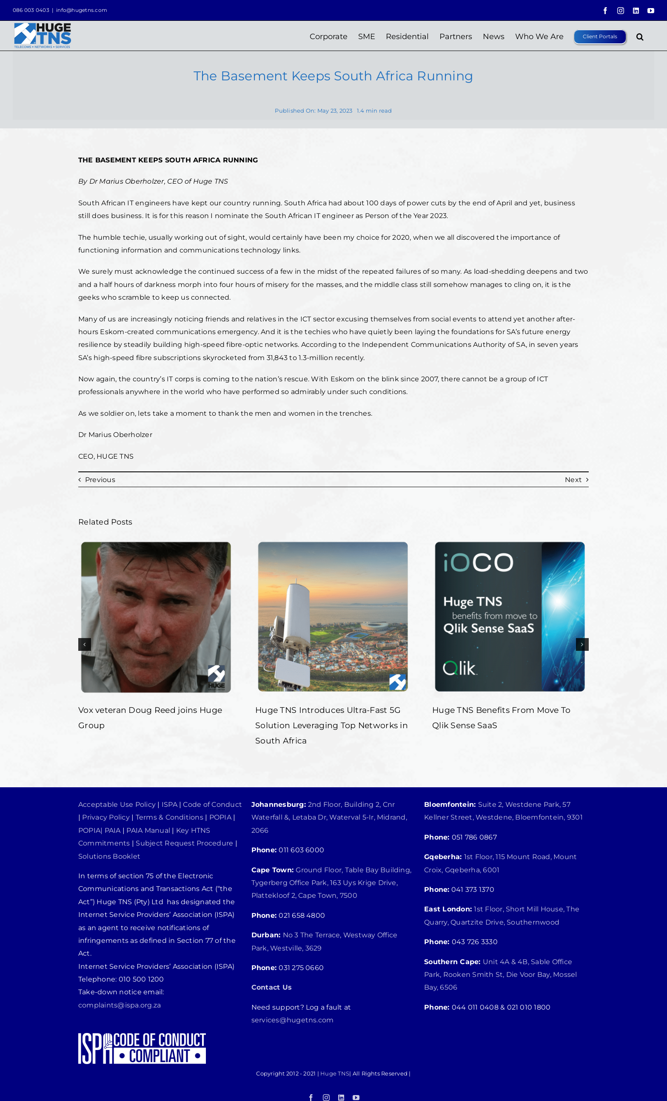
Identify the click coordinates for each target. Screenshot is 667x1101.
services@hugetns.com (292, 1020)
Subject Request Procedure (184, 843)
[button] (640, 36)
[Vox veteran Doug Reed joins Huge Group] (156, 543)
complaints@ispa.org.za (119, 1005)
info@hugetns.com (81, 10)
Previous (100, 480)
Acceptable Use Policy (117, 804)
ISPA (169, 804)
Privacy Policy (105, 817)
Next (573, 480)
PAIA (113, 830)
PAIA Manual (147, 830)
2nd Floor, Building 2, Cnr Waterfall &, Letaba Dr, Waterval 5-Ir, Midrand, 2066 (329, 817)
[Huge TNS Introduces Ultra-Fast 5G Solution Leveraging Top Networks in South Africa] (333, 543)
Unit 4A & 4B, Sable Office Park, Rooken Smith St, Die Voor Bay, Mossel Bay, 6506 (500, 975)
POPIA (220, 817)
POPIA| (90, 830)
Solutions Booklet (109, 856)
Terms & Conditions (169, 817)
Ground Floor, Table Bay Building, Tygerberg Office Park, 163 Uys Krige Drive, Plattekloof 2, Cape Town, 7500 (331, 883)
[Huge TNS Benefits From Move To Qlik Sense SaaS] (510, 543)
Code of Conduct (212, 804)
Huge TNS (334, 1073)
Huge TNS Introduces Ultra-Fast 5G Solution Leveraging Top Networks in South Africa (331, 725)
